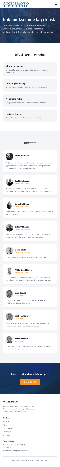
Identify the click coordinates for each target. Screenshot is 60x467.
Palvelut (6, 422)
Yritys (5, 425)
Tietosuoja (7, 432)
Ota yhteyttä (30, 382)
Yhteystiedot (8, 428)
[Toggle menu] (55, 3)
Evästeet (6, 435)
